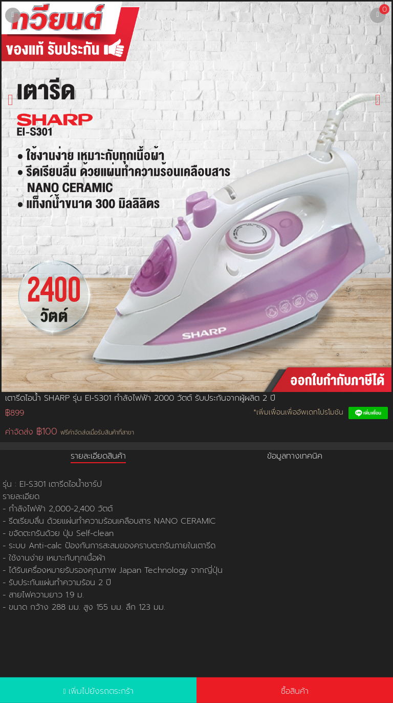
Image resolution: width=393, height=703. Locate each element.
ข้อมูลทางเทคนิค (294, 456)
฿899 (14, 413)
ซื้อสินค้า (295, 691)
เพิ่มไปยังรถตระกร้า (101, 691)
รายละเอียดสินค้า (98, 456)
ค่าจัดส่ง (69, 432)
